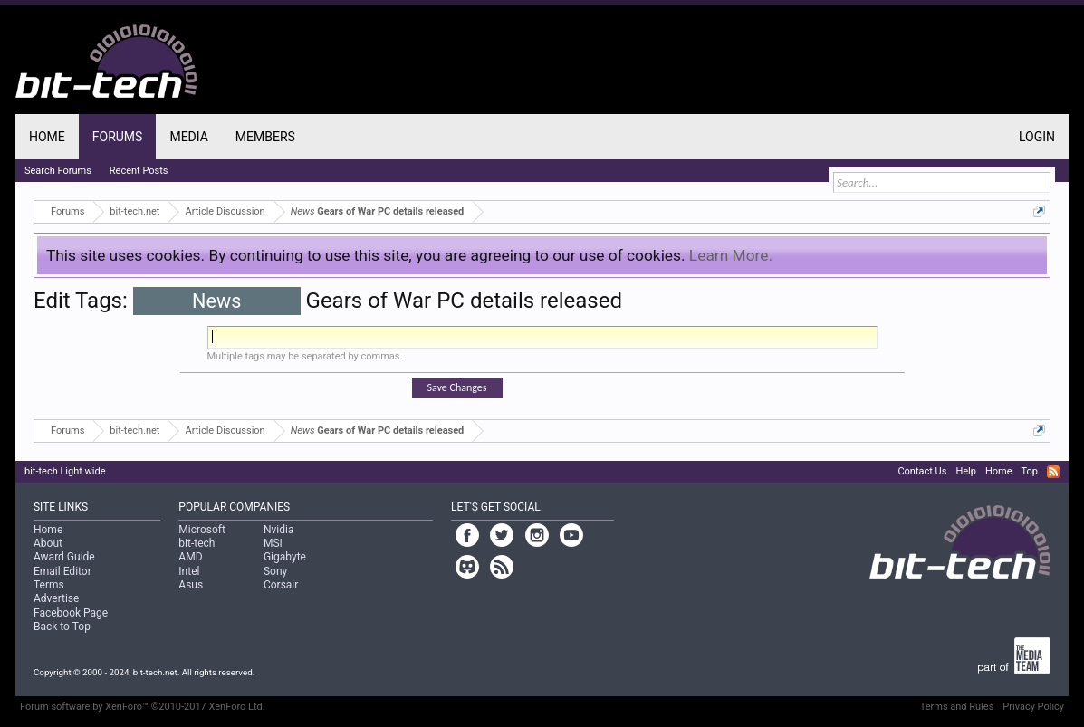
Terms (49, 585)
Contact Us (921, 471)
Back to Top (62, 626)
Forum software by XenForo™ (142, 707)
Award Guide (64, 556)
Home (47, 136)
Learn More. (730, 255)
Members (265, 136)
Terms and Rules (957, 707)
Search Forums (57, 171)
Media (188, 136)
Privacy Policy (1033, 707)
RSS (1053, 471)
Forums (117, 136)
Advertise (56, 598)
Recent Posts (139, 171)
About (48, 543)
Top (1030, 471)
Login (1037, 136)
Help (965, 471)
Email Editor (62, 571)
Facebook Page (71, 613)
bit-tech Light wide (65, 471)
